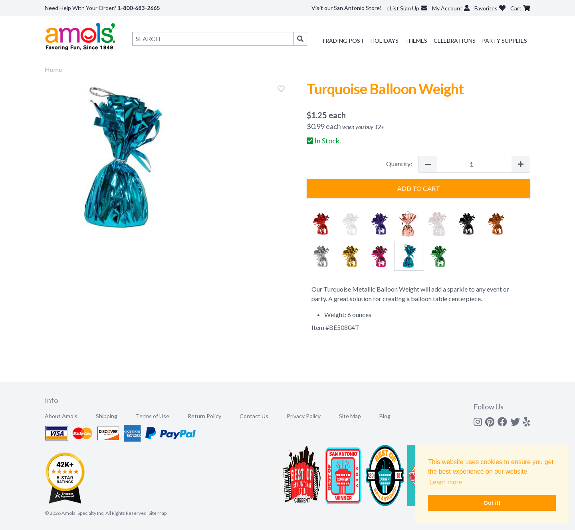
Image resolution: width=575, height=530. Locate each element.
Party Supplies (504, 40)
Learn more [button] (445, 482)
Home (53, 69)
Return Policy (204, 416)
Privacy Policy (304, 416)
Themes (416, 40)
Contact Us (254, 416)
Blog (385, 416)
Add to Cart (418, 188)
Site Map (350, 416)
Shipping (106, 416)
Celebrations (455, 40)
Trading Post (342, 40)
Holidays (385, 40)
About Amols (61, 416)
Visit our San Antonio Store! (346, 7)
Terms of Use (152, 416)
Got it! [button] (492, 503)
